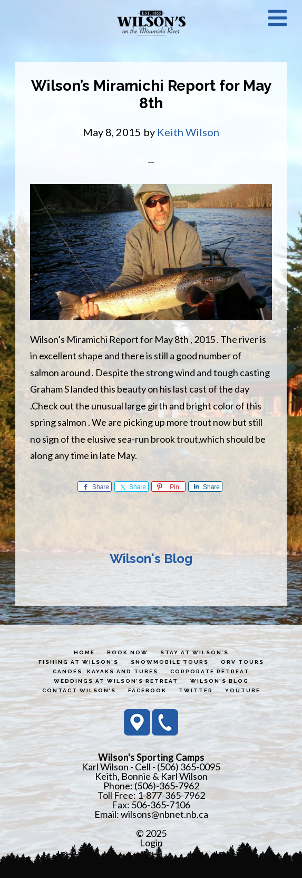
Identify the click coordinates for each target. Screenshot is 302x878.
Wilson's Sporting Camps (151, 23)
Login (151, 842)
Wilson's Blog (151, 558)
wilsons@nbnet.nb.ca (164, 814)
